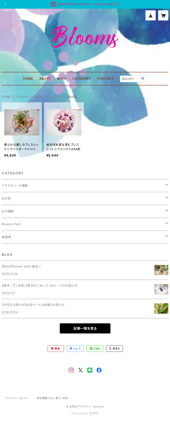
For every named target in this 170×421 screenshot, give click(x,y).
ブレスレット (55, 97)
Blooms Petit (11, 224)
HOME (28, 78)
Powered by (85, 413)
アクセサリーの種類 (29, 97)
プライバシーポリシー (17, 398)
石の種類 (8, 211)
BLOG (61, 78)
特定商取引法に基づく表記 (52, 398)
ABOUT (45, 78)
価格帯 (6, 237)
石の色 (6, 198)
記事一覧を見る (85, 328)
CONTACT (105, 78)
